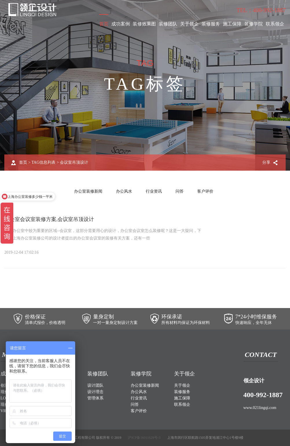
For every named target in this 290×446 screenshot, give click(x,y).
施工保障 (232, 23)
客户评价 (205, 191)
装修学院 (253, 23)
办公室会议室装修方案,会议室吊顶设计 (49, 219)
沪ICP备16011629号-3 (144, 438)
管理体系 (95, 398)
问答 (180, 191)
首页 (103, 23)
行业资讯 (154, 191)
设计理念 (95, 392)
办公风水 (124, 191)
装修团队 (168, 23)
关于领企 (189, 23)
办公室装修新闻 (88, 191)
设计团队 (95, 385)
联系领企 (275, 23)
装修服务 (211, 23)
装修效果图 (144, 23)
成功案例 (120, 23)
